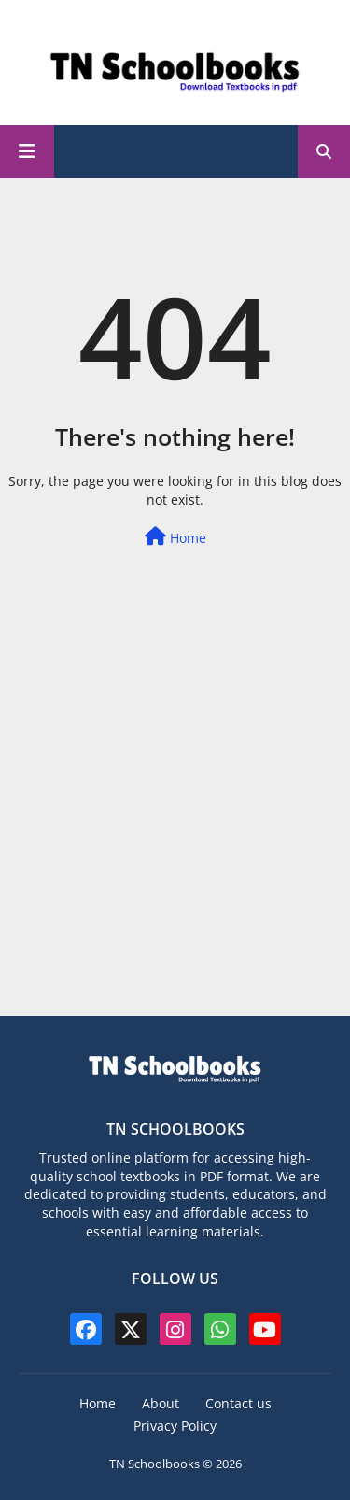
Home (175, 537)
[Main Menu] (27, 151)
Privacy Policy (175, 1426)
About (160, 1403)
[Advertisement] (175, 826)
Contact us (238, 1403)
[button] (324, 151)
